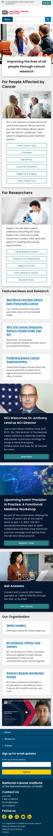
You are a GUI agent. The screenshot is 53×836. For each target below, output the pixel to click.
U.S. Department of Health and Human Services (21, 823)
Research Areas (26, 279)
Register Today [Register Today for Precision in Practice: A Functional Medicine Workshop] (26, 543)
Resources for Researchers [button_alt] (26, 258)
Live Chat (6, 796)
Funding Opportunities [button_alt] (26, 251)
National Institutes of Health (13, 826)
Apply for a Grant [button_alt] (26, 265)
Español (46, 3)
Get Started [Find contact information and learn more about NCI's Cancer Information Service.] (26, 606)
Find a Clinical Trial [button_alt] (27, 180)
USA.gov (5, 832)
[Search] (48, 19)
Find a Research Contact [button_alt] (27, 272)
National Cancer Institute (12, 829)
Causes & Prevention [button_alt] (26, 166)
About (8, 732)
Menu (7, 19)
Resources (10, 739)
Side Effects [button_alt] (26, 159)
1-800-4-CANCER (10, 799)
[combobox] (30, 19)
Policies (8, 745)
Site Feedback (8, 805)
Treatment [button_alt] (26, 152)
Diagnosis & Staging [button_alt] (26, 173)
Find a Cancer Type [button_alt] (26, 145)
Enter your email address (14, 759)
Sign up (26, 772)
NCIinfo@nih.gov (10, 802)
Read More (26, 456)
